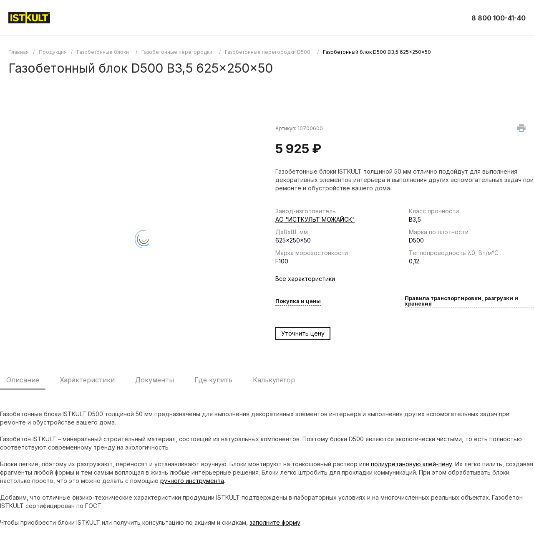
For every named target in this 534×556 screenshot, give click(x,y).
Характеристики (87, 380)
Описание (22, 380)
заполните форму (274, 522)
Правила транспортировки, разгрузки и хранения (461, 301)
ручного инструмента (192, 480)
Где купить (213, 380)
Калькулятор (274, 380)
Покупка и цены (298, 301)
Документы (154, 380)
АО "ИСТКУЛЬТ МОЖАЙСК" (315, 219)
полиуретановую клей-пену (411, 464)
